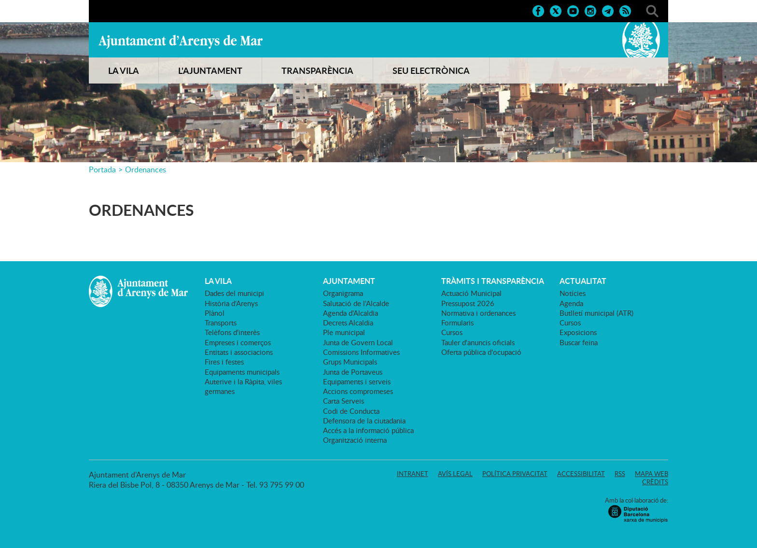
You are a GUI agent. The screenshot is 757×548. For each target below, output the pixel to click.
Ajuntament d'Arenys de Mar (180, 41)
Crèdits (655, 482)
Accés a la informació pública (368, 430)
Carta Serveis (343, 401)
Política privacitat (514, 473)
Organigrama (343, 293)
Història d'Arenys (231, 303)
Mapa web (651, 473)
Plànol (214, 313)
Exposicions (578, 332)
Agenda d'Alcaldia (350, 313)
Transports (221, 322)
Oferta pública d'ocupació (481, 352)
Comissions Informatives (361, 352)
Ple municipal (344, 332)
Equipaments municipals (242, 372)
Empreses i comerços (238, 342)
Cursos (452, 332)
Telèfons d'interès (232, 332)
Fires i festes (224, 361)
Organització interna (355, 440)
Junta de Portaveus (352, 372)
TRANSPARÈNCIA (317, 70)
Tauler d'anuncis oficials (478, 342)
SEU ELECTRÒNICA (431, 70)
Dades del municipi (234, 293)
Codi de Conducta (351, 411)
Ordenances (145, 169)
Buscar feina (579, 342)
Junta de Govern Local (358, 342)
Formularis (457, 322)
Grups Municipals (350, 361)
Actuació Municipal (471, 293)
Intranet (412, 473)
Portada (102, 169)
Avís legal (455, 473)
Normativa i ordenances (478, 313)
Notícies (573, 293)
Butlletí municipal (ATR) (596, 313)
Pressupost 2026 (467, 303)
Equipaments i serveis (357, 381)
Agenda (571, 303)
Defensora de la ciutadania (364, 420)
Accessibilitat (581, 473)
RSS (620, 473)
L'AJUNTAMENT (210, 70)
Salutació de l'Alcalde (356, 303)
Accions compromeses (358, 391)
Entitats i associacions (239, 352)
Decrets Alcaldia (348, 322)
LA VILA (123, 70)
